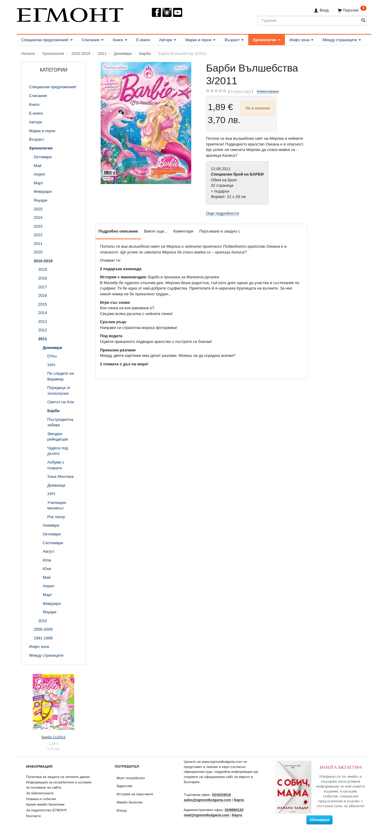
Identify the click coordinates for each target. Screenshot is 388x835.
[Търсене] (363, 20)
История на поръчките (135, 794)
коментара (240, 91)
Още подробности (222, 213)
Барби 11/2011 (53, 737)
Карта (239, 800)
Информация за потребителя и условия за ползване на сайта (59, 784)
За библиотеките (40, 793)
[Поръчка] (352, 10)
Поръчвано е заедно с (219, 231)
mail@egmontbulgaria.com (206, 815)
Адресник (124, 786)
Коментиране (268, 91)
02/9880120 (234, 810)
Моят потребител (131, 778)
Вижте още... (155, 231)
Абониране (319, 820)
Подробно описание (118, 231)
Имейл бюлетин (130, 802)
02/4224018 (221, 794)
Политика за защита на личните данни (57, 777)
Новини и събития (41, 799)
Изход (122, 810)
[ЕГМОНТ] (70, 14)
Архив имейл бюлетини (45, 804)
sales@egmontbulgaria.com (207, 800)
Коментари (183, 231)
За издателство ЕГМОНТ (46, 810)
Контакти (33, 816)
